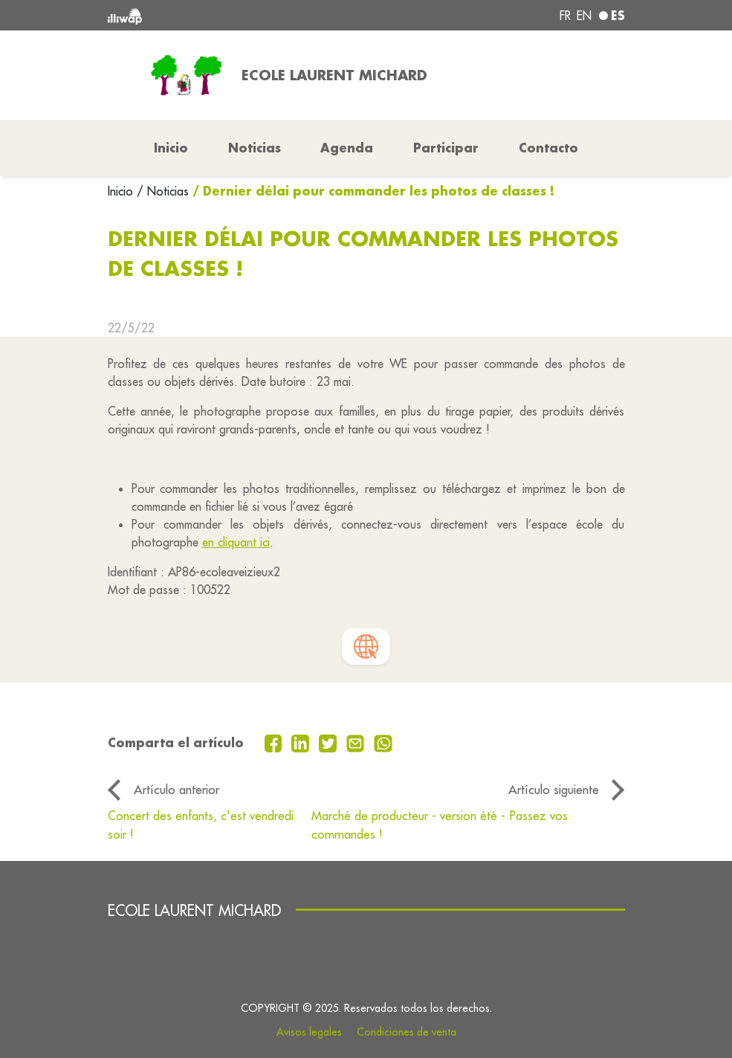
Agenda (346, 147)
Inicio (122, 191)
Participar (446, 147)
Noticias (254, 147)
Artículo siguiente (553, 789)
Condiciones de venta (406, 1032)
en (584, 15)
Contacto (548, 147)
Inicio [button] (171, 147)
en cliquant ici (236, 542)
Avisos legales (309, 1032)
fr (565, 15)
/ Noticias (163, 191)
